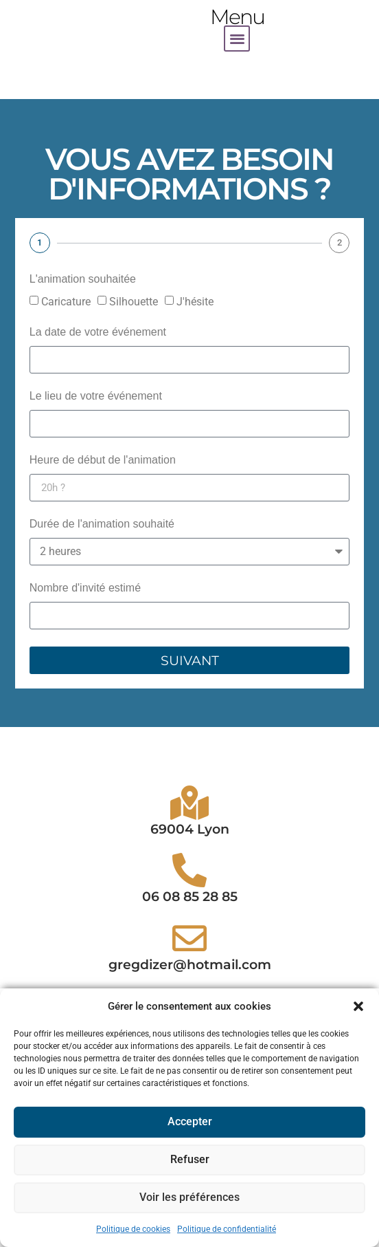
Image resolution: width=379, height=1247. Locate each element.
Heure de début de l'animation (103, 460)
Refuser (189, 1160)
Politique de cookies (133, 1229)
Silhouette (133, 301)
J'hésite (195, 301)
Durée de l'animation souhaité (102, 524)
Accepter (189, 1122)
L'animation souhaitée (83, 279)
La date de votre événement (98, 332)
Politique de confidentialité (226, 1229)
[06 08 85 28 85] (189, 952)
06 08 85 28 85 (190, 979)
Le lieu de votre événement (96, 396)
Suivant (190, 661)
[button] (358, 1006)
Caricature (66, 301)
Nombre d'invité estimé (85, 588)
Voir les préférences (189, 1198)
